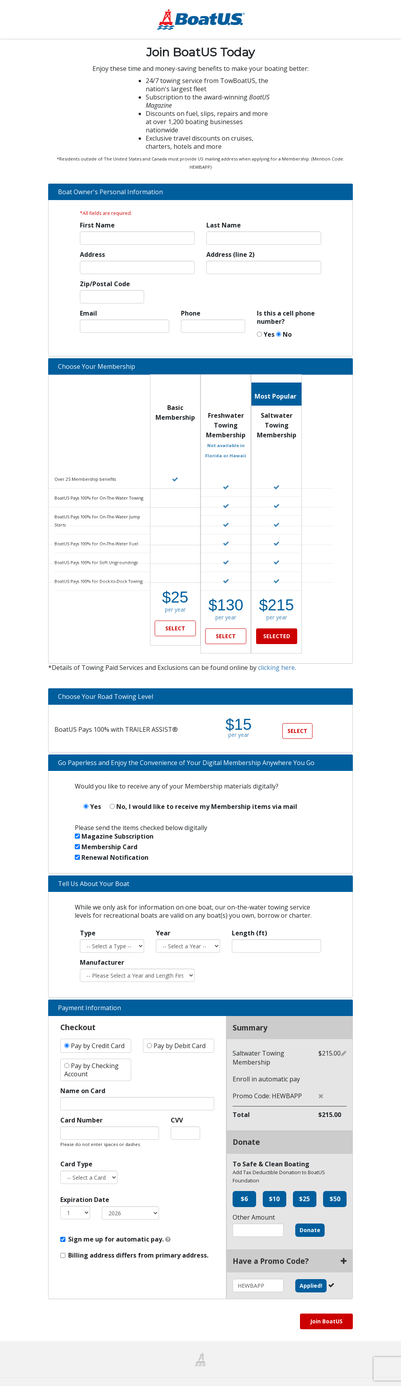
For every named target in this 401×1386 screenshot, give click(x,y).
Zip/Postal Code (105, 285)
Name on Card (82, 1074)
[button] (320, 1079)
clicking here (276, 650)
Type (88, 916)
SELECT (175, 629)
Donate (310, 1213)
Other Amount (254, 1201)
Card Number (81, 1103)
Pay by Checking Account (91, 1053)
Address (92, 255)
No (284, 335)
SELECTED (276, 629)
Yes (266, 335)
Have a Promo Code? (290, 1244)
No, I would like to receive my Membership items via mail (203, 789)
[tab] (200, 192)
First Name (97, 226)
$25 (304, 1182)
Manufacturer (102, 946)
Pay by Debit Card (176, 1029)
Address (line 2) (230, 255)
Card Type (76, 1147)
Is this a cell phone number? (286, 318)
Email (88, 314)
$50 (335, 1182)
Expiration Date (84, 1183)
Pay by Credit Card (94, 1029)
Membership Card (106, 830)
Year (163, 916)
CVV (177, 1103)
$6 (244, 1182)
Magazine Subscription (114, 819)
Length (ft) (249, 916)
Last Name (223, 226)
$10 (274, 1182)
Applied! (311, 1268)
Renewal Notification (111, 840)
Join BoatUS (326, 1304)
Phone (190, 314)
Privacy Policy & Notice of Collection (278, 1373)
